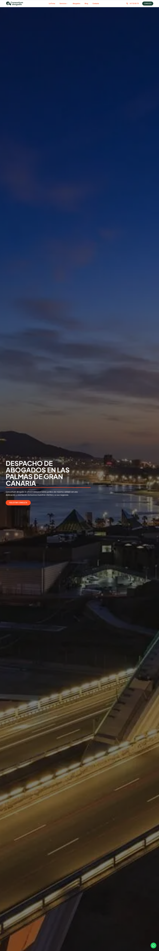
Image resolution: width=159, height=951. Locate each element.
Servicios (64, 3)
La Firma (52, 3)
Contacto (96, 3)
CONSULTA (147, 3)
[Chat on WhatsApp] (153, 945)
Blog (86, 3)
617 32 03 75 (132, 3)
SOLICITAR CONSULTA (18, 503)
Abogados (76, 3)
